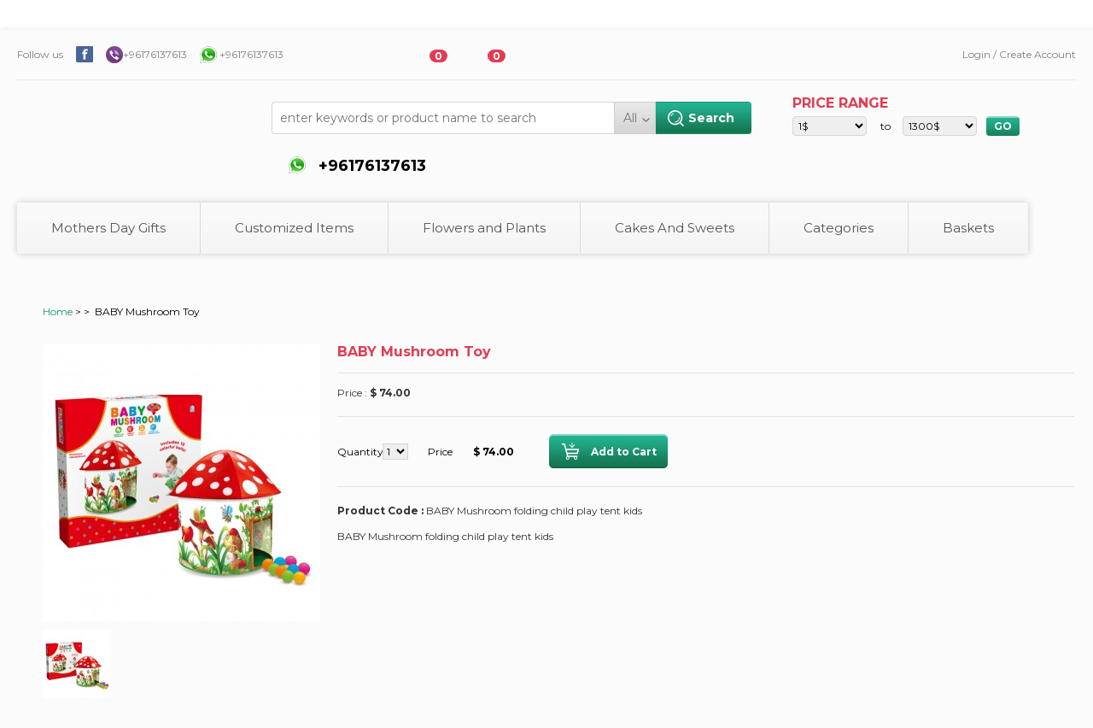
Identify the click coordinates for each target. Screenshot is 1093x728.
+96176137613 (155, 54)
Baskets (968, 228)
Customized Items (294, 228)
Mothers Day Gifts (108, 228)
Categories (839, 228)
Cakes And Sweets (674, 228)
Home (58, 311)
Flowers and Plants (484, 228)
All (630, 118)
